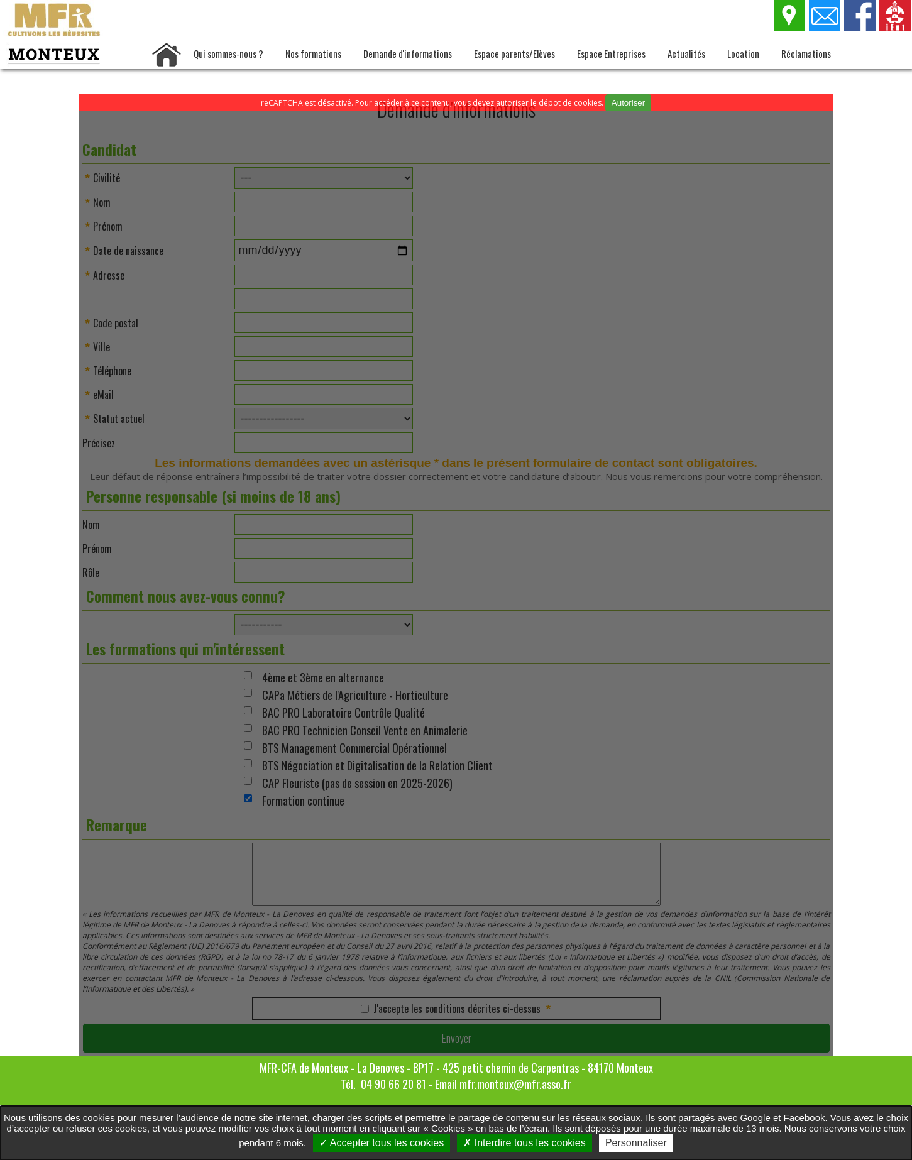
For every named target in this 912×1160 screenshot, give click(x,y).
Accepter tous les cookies (381, 1142)
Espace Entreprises (611, 53)
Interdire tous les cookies (524, 1142)
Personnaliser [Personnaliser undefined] (636, 1142)
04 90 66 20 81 (393, 1084)
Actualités (686, 53)
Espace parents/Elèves (514, 53)
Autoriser (628, 102)
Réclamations (806, 53)
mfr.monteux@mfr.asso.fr (515, 1084)
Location (743, 53)
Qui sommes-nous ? (228, 53)
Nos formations (313, 53)
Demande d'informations (407, 53)
